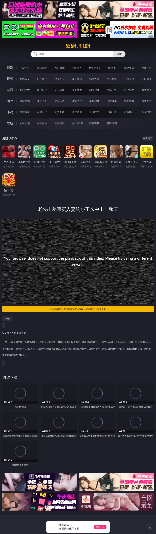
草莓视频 (59, 123)
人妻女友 (59, 112)
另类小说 (112, 112)
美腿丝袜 (94, 101)
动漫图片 (77, 101)
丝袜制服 (112, 79)
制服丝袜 (94, 90)
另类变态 (146, 90)
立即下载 (100, 526)
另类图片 (146, 101)
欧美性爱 (77, 90)
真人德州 (42, 67)
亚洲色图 (42, 101)
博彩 (10, 67)
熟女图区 (129, 101)
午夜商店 (42, 123)
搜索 (119, 54)
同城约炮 (25, 123)
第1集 (7, 318)
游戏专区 (77, 67)
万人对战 (59, 67)
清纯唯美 (112, 101)
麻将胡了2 (94, 67)
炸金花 (111, 67)
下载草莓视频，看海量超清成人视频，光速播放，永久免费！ (100, 309)
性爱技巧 (146, 112)
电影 (10, 90)
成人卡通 (59, 90)
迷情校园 (94, 112)
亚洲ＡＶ (25, 79)
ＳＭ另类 (146, 79)
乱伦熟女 (129, 90)
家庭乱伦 (42, 112)
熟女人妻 (94, 79)
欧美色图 (59, 101)
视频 (10, 79)
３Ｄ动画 (77, 79)
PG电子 (25, 67)
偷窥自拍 (25, 101)
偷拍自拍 (42, 90)
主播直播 (129, 79)
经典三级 (112, 90)
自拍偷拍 (42, 79)
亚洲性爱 (25, 90)
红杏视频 (94, 123)
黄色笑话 (129, 112)
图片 (10, 101)
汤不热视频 (77, 123)
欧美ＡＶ (59, 79)
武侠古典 (77, 112)
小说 (10, 112)
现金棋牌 (129, 67)
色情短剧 (112, 123)
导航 (10, 123)
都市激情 (25, 112)
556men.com (78, 46)
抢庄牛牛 (146, 67)
